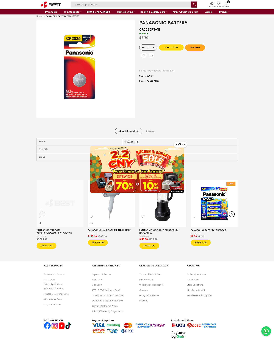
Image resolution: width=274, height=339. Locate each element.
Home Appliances (53, 284)
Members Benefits (196, 290)
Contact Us (193, 279)
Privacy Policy (146, 279)
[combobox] (131, 5)
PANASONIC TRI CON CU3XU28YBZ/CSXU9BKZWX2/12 (54, 232)
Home (39, 16)
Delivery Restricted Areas (105, 305)
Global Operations (196, 274)
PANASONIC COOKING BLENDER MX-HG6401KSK (159, 232)
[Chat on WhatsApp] (266, 331)
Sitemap (143, 300)
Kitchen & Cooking (53, 288)
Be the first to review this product (156, 70)
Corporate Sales (52, 304)
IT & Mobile (49, 279)
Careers (143, 290)
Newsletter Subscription (199, 295)
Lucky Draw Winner (149, 295)
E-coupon (97, 284)
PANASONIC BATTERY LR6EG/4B (208, 230)
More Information (128, 131)
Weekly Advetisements (151, 284)
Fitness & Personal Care (56, 293)
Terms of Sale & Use (150, 274)
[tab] (128, 131)
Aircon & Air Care (53, 299)
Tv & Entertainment (54, 274)
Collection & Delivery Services (107, 300)
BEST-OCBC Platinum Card (106, 290)
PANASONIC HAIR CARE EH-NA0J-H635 (109, 230)
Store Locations (195, 284)
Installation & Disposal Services (108, 295)
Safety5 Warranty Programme (107, 311)
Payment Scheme (101, 274)
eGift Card (97, 279)
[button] (39, 217)
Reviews (150, 131)
